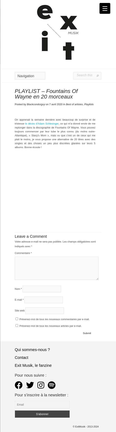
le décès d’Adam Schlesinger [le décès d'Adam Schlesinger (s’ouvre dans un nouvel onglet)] (42, 123)
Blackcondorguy (36, 104)
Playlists (89, 104)
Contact (21, 357)
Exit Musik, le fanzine (33, 365)
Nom (18, 288)
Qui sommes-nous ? (32, 349)
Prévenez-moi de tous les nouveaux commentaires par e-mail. (54, 319)
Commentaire (23, 253)
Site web (20, 310)
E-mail (19, 299)
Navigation (29, 76)
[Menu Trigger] (104, 8)
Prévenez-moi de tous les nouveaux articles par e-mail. (50, 325)
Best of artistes (74, 104)
